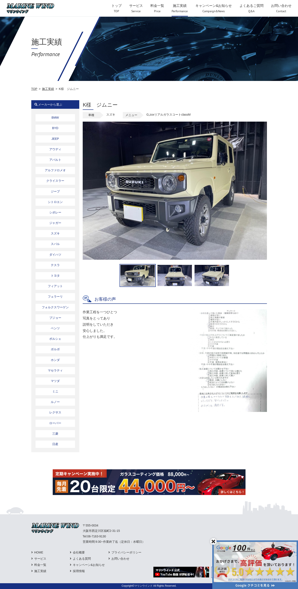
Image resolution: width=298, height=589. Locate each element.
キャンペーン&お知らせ (89, 565)
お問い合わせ (120, 558)
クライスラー (55, 180)
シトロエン (55, 202)
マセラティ (55, 370)
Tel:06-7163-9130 (94, 536)
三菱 (55, 433)
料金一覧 (40, 565)
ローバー (55, 423)
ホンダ (55, 360)
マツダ (55, 381)
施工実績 (48, 89)
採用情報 (79, 571)
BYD (55, 128)
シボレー (55, 212)
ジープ (55, 191)
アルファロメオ (55, 170)
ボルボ (55, 349)
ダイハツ (55, 254)
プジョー (55, 317)
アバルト (55, 159)
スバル (55, 244)
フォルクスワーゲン (55, 307)
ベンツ (55, 328)
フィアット (55, 286)
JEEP (55, 138)
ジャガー (55, 223)
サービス (40, 558)
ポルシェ (55, 338)
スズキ (55, 233)
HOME (38, 552)
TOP (34, 89)
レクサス (55, 412)
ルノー (55, 402)
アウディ (55, 149)
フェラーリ (55, 296)
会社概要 (79, 552)
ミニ (55, 391)
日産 (55, 444)
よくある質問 (82, 558)
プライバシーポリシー (126, 552)
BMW (55, 117)
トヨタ (55, 275)
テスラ (55, 265)
